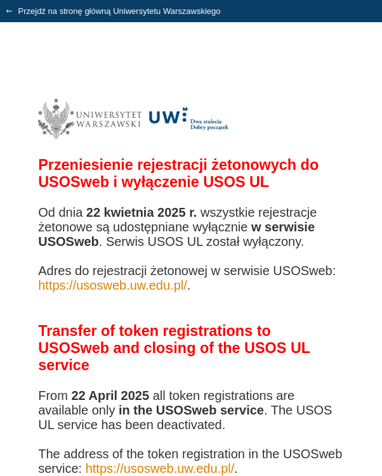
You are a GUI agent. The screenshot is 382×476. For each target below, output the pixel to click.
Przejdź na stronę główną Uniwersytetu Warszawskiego (113, 11)
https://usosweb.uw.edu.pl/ (112, 285)
